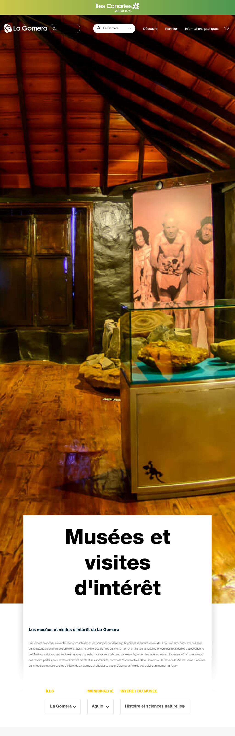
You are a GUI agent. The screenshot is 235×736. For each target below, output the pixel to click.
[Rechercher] (65, 28)
